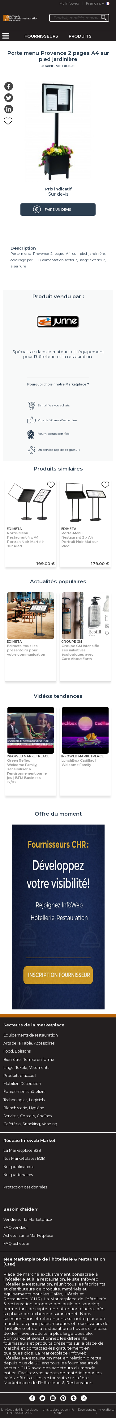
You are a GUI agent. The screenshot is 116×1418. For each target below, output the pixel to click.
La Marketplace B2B (22, 1150)
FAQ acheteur (16, 1243)
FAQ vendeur (15, 1227)
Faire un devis (58, 210)
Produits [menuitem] (80, 36)
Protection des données (25, 1187)
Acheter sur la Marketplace (28, 1235)
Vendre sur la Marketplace (27, 1219)
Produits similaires (58, 469)
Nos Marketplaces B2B (24, 1158)
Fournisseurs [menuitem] (41, 36)
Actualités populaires (58, 581)
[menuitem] (5, 36)
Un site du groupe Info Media (58, 1411)
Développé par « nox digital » (96, 1411)
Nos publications (18, 1166)
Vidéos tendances (58, 696)
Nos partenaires (18, 1174)
